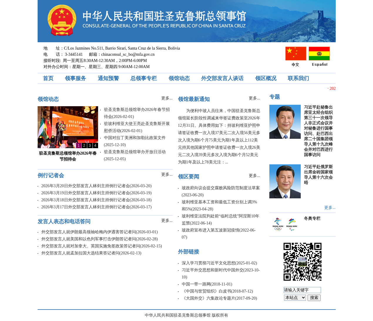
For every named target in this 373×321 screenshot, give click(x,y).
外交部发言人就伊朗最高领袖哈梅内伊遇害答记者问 (88, 232)
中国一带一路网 (196, 284)
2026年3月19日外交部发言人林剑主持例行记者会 (85, 193)
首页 (48, 78)
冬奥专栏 (312, 218)
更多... (167, 98)
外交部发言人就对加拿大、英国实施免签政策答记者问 (90, 246)
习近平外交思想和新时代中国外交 (212, 270)
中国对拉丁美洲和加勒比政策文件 (135, 138)
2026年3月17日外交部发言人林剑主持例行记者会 (85, 207)
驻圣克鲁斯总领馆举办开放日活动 (135, 152)
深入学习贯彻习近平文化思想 (208, 263)
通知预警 (108, 78)
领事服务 (75, 78)
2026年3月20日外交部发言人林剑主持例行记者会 (85, 186)
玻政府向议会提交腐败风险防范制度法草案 (221, 188)
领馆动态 (179, 78)
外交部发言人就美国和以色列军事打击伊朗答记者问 (88, 239)
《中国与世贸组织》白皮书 (206, 291)
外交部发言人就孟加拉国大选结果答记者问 (80, 253)
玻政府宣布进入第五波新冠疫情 (210, 230)
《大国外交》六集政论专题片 (208, 298)
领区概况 (265, 78)
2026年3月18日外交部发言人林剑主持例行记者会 (85, 200)
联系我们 (298, 78)
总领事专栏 (143, 78)
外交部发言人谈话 (222, 78)
